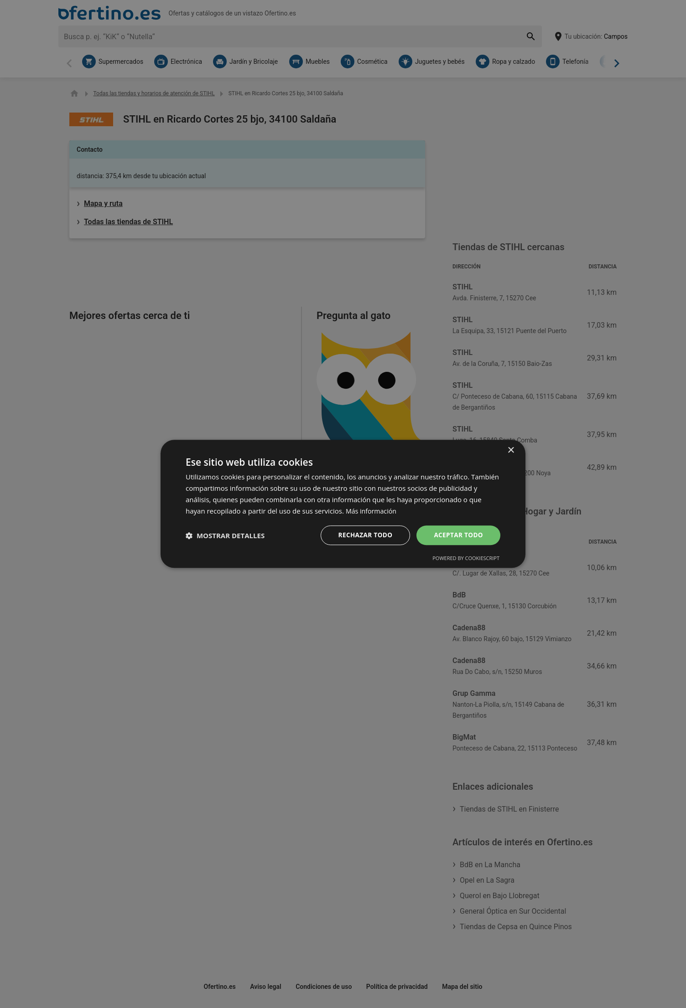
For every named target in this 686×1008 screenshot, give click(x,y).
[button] (225, 535)
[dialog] (343, 503)
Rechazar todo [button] (363, 535)
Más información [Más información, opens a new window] (372, 510)
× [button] (510, 450)
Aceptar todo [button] (457, 535)
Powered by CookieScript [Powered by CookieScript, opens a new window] (465, 558)
